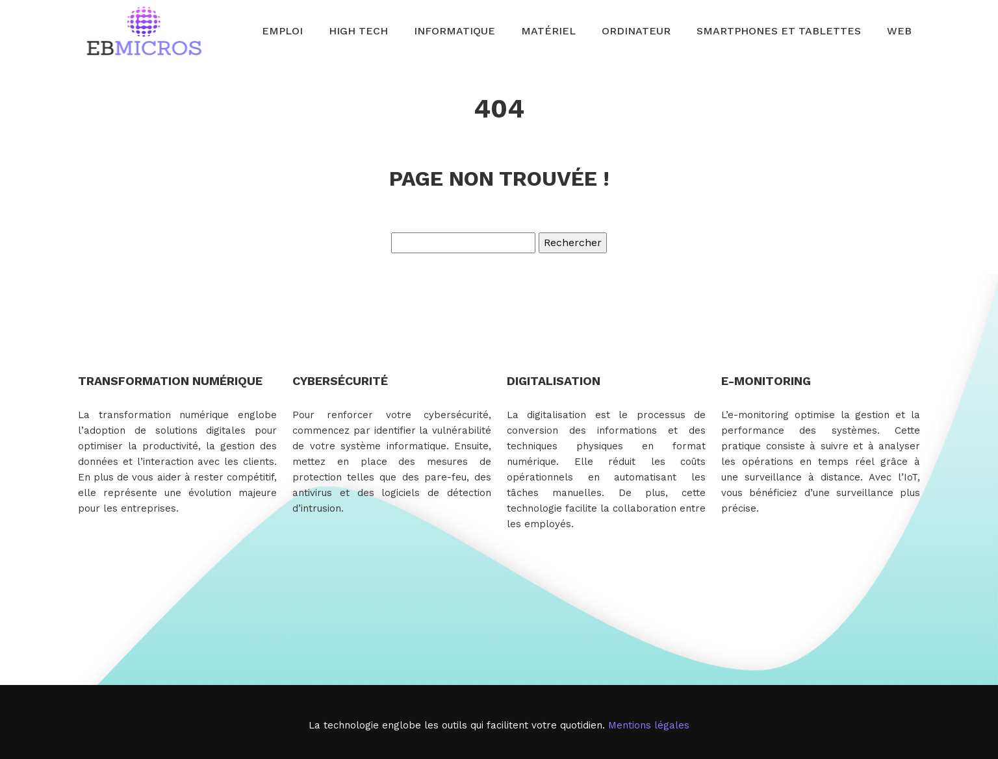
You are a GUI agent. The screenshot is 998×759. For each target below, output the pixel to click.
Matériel (548, 31)
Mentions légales (648, 725)
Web (899, 31)
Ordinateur (636, 31)
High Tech (358, 31)
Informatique (454, 31)
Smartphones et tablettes (779, 31)
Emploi (282, 31)
